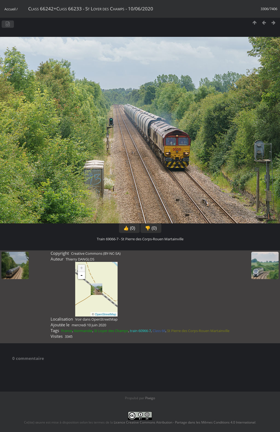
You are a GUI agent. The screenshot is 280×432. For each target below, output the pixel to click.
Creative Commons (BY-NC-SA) (96, 253)
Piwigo (150, 398)
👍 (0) (129, 228)
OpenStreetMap (105, 314)
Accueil (10, 9)
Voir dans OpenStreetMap (96, 319)
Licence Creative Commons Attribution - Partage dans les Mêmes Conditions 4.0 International (184, 422)
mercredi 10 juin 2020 (89, 324)
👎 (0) (151, 228)
